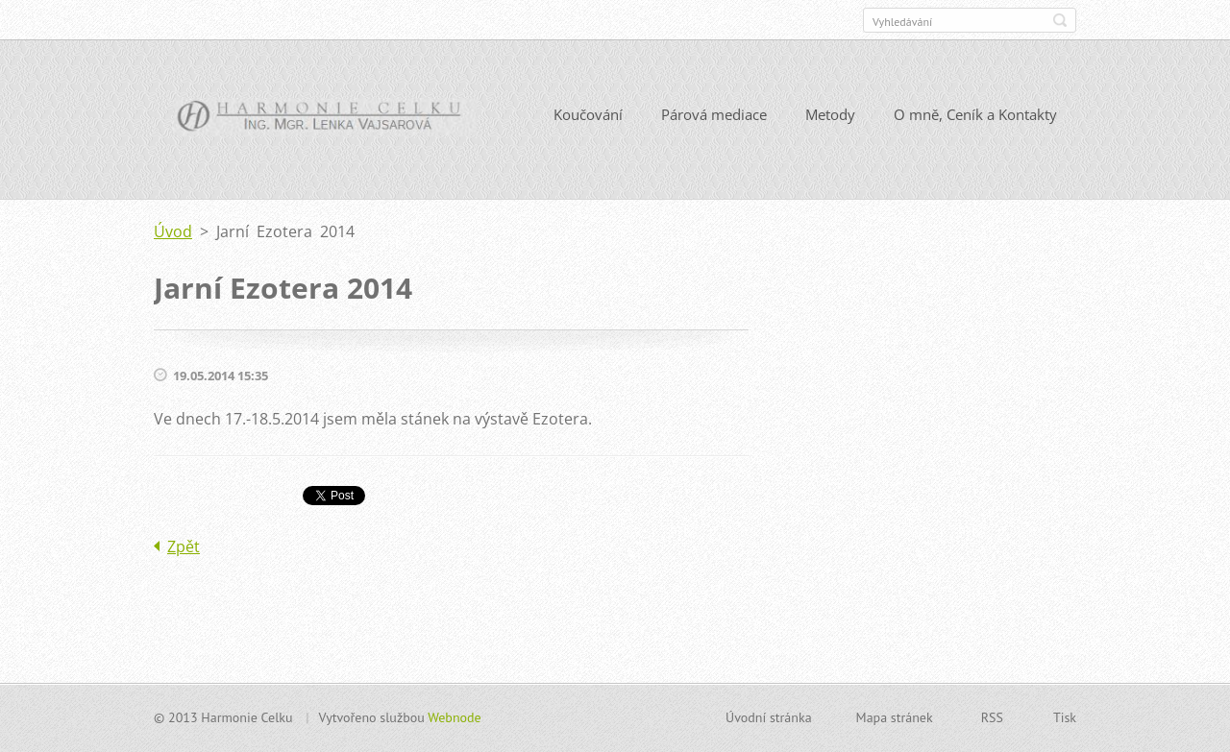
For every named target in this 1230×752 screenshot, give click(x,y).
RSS (992, 717)
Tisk (1064, 717)
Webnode (454, 717)
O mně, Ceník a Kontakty (975, 114)
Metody (830, 114)
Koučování (588, 114)
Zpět (183, 546)
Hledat (1059, 20)
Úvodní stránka (769, 717)
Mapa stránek (894, 717)
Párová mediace (714, 114)
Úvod (173, 231)
